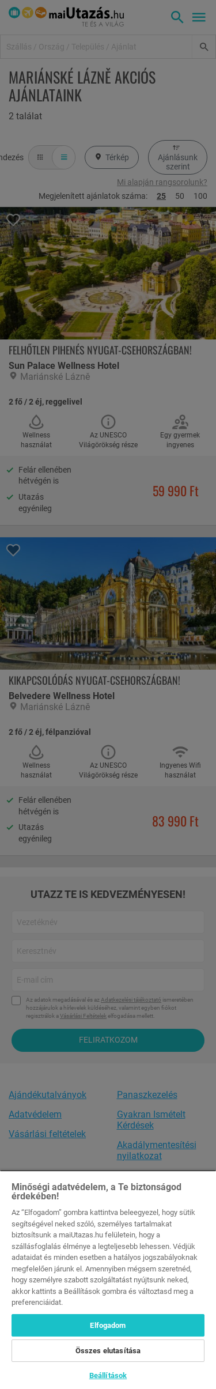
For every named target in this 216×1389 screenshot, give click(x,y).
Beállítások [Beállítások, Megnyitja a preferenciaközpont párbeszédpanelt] (108, 1375)
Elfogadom (108, 1325)
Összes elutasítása (108, 1350)
